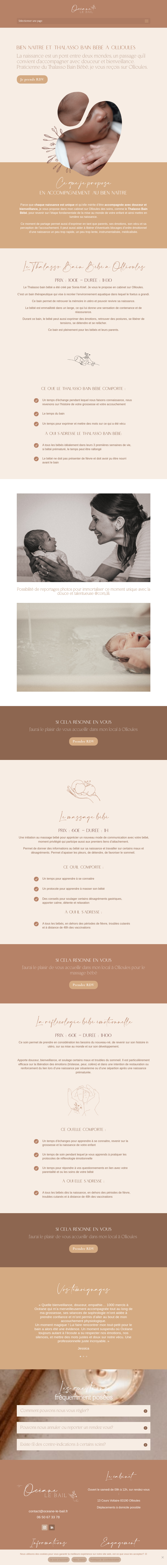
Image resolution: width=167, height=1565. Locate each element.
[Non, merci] (162, 1557)
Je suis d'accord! (59, 1559)
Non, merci (79, 1559)
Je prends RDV (32, 79)
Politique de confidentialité (104, 1559)
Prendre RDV (83, 741)
